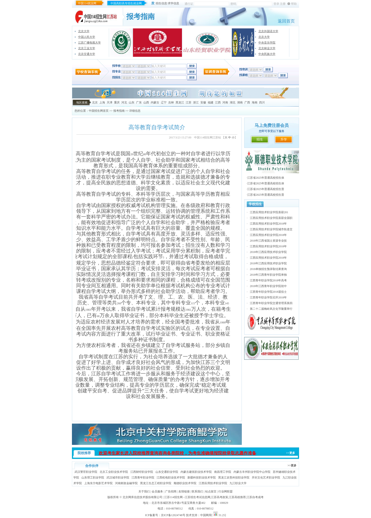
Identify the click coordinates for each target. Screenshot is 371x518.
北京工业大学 (86, 48)
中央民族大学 (266, 54)
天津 (109, 102)
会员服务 (157, 491)
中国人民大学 (86, 37)
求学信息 (173, 3)
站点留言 (210, 491)
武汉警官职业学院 (86, 472)
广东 (139, 102)
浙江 (196, 102)
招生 (259, 139)
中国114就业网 (87, 3)
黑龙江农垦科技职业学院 (233, 477)
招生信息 (161, 3)
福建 (210, 102)
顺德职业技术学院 (185, 483)
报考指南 (119, 110)
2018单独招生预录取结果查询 (268, 269)
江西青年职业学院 (143, 477)
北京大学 (83, 31)
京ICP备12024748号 (173, 515)
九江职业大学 (238, 483)
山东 (131, 102)
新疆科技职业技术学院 (201, 477)
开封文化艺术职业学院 (266, 477)
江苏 (188, 102)
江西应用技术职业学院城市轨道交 (271, 229)
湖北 (232, 102)
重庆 (117, 102)
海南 (254, 102)
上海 (102, 102)
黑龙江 (180, 102)
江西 (218, 102)
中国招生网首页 (99, 110)
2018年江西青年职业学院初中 (268, 286)
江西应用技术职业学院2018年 (268, 223)
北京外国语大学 (268, 31)
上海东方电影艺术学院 (98, 483)
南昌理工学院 (222, 472)
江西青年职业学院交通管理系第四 (271, 303)
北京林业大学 (266, 48)
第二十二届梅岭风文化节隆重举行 (271, 308)
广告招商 (171, 491)
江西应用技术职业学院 (213, 483)
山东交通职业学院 (166, 472)
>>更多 (290, 453)
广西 (247, 102)
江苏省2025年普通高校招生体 (265, 177)
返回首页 (286, 21)
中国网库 (206, 515)
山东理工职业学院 (92, 477)
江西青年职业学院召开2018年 (268, 297)
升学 (283, 139)
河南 (225, 102)
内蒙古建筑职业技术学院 (196, 472)
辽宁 (164, 102)
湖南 (240, 102)
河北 (124, 102)
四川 (262, 102)
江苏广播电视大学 (89, 42)
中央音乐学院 (266, 42)
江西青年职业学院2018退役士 (268, 291)
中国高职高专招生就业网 (126, 3)
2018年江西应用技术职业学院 (268, 252)
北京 (95, 102)
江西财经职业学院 (141, 472)
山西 (146, 102)
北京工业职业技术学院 (114, 472)
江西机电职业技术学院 (171, 477)
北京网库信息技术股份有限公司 (142, 497)
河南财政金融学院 (126, 483)
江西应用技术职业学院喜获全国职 (271, 218)
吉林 (171, 102)
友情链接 (184, 491)
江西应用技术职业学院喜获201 (269, 212)
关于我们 (144, 491)
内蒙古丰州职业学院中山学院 (252, 472)
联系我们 (197, 491)
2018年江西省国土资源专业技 (268, 240)
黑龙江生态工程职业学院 (155, 483)
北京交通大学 (86, 54)
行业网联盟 (225, 491)
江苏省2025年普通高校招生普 (265, 189)
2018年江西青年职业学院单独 (268, 274)
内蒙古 (155, 102)
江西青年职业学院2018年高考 (268, 280)
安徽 (203, 102)
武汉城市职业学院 (117, 477)
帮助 (294, 3)
